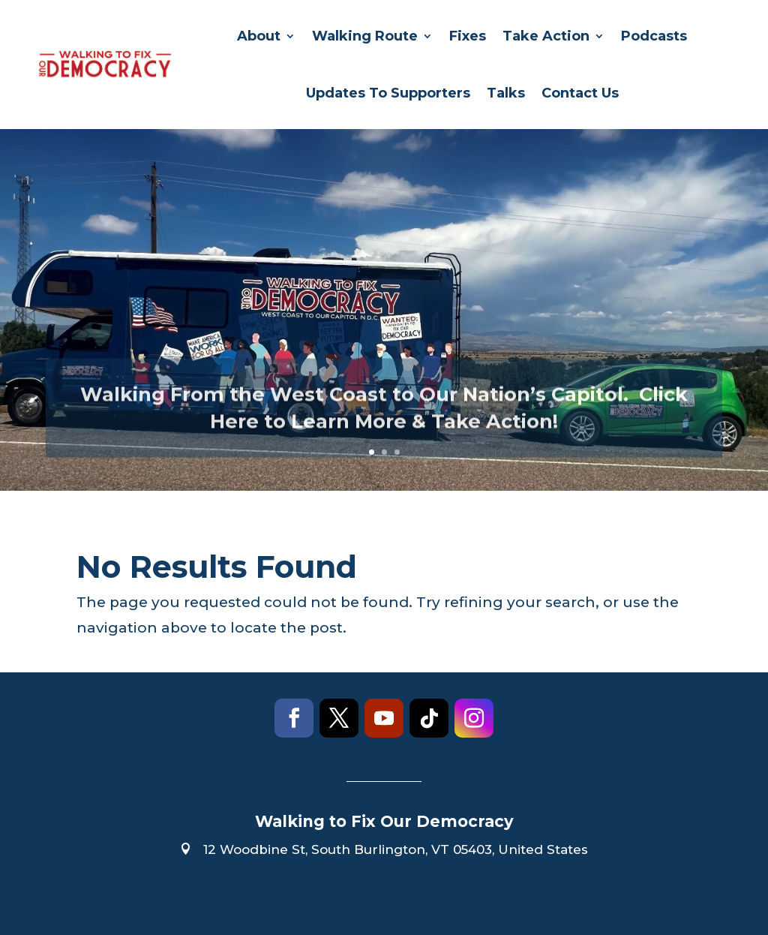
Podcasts (654, 36)
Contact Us (580, 93)
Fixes (467, 36)
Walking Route (365, 36)
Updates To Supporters (388, 93)
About (258, 36)
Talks (506, 93)
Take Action (546, 36)
